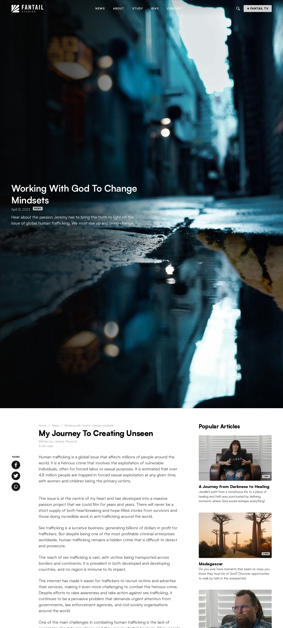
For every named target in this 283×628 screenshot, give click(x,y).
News (100, 8)
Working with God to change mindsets (89, 425)
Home (42, 425)
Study (137, 8)
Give (155, 8)
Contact (175, 8)
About (118, 8)
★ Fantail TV (257, 8)
